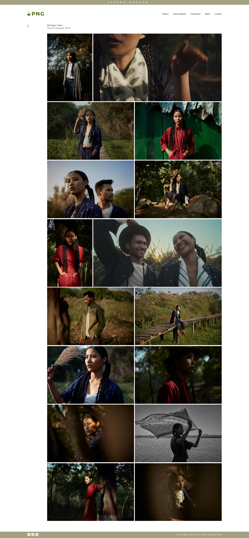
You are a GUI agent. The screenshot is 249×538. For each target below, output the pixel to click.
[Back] (28, 26)
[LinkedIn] (36, 534)
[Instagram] (32, 534)
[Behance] (28, 534)
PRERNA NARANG (128, 2)
